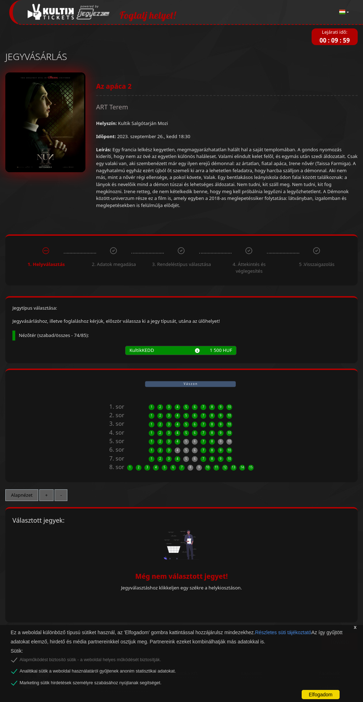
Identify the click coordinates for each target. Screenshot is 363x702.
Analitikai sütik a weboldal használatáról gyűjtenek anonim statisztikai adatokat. (97, 671)
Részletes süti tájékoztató (283, 632)
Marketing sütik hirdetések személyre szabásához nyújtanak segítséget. (90, 682)
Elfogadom (321, 694)
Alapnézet (22, 495)
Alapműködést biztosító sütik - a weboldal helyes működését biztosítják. (90, 659)
